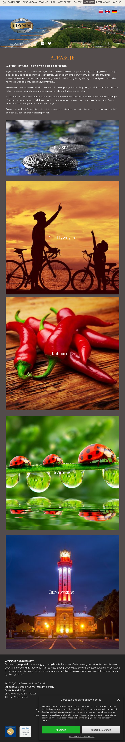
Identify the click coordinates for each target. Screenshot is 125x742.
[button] (118, 699)
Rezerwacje (103, 2)
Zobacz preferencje (101, 729)
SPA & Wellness (47, 2)
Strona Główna (4, 2)
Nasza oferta (64, 2)
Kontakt (116, 2)
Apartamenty (14, 2)
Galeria (78, 2)
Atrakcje (89, 2)
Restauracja (30, 2)
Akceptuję (61, 729)
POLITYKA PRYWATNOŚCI (82, 736)
